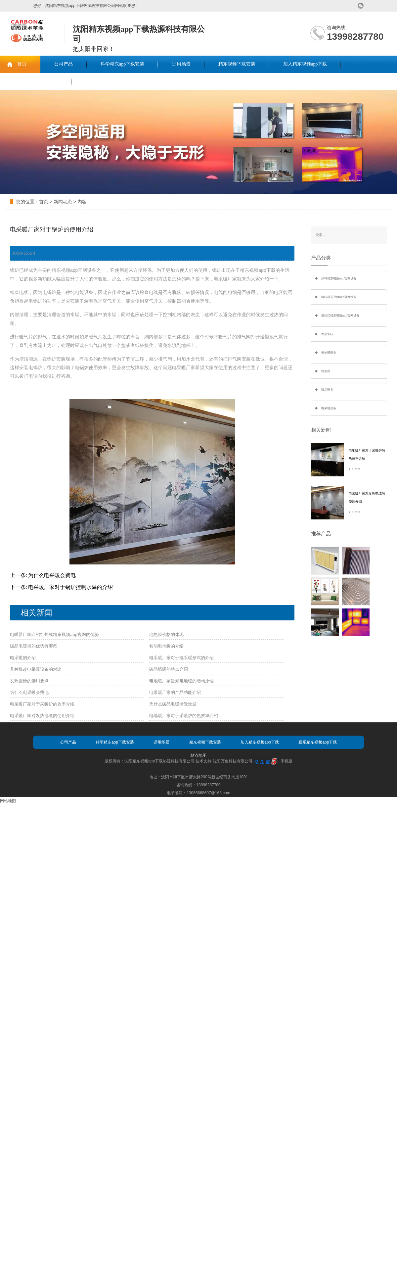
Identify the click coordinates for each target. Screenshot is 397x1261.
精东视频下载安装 (236, 64)
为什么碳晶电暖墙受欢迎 (173, 704)
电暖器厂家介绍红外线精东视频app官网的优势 (54, 634)
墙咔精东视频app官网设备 (338, 297)
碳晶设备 (327, 389)
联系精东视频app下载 (36, 81)
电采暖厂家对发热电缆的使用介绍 (42, 715)
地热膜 (325, 371)
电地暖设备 (328, 352)
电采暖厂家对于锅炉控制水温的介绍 (70, 587)
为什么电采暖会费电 (52, 575)
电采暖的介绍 (23, 657)
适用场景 (181, 64)
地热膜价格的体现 (166, 634)
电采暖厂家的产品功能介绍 (175, 692)
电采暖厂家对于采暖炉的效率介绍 (42, 704)
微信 (361, 6)
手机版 (286, 761)
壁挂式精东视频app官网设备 (340, 315)
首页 (21, 64)
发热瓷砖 (327, 334)
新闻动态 (63, 201)
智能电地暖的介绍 (166, 646)
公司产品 (63, 64)
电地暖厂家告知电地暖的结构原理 (181, 680)
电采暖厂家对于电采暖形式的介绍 (181, 657)
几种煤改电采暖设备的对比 (36, 669)
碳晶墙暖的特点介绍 (168, 669)
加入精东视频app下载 (305, 64)
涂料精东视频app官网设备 (338, 278)
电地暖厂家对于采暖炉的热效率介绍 (183, 715)
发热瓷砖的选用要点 (29, 680)
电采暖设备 (328, 408)
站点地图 (198, 755)
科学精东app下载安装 (122, 64)
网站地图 (8, 801)
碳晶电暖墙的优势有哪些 (33, 646)
